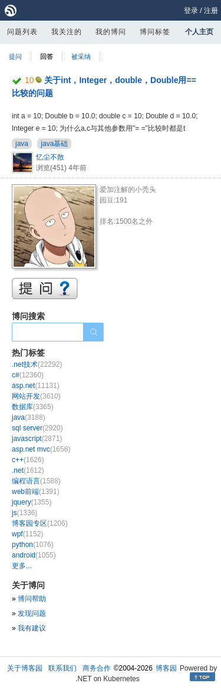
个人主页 (199, 32)
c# (28, 375)
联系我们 (62, 668)
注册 (211, 10)
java (21, 144)
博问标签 (155, 32)
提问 (15, 56)
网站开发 (36, 396)
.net (28, 470)
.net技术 (37, 364)
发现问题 (32, 613)
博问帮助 (32, 599)
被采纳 (81, 56)
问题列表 (22, 32)
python (33, 544)
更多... (22, 566)
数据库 (33, 407)
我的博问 (110, 32)
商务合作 (97, 668)
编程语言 (36, 481)
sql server (37, 428)
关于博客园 (24, 668)
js (24, 513)
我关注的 (66, 32)
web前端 (36, 491)
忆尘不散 (50, 157)
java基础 (54, 144)
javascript (37, 438)
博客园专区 (40, 523)
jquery (31, 502)
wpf (27, 534)
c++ (28, 460)
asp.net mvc (41, 449)
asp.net (36, 386)
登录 (191, 10)
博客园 (166, 668)
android (34, 555)
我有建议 (32, 628)
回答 (46, 56)
